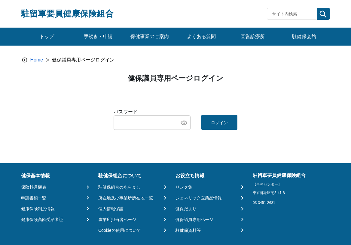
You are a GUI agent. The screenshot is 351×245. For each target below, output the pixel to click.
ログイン (219, 122)
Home (36, 59)
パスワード (126, 111)
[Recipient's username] (292, 14)
